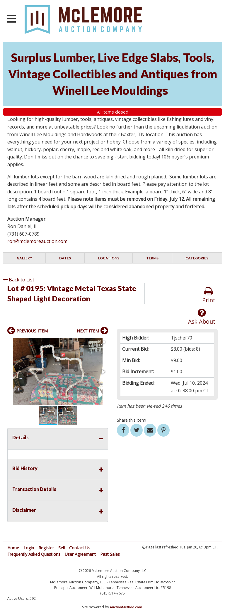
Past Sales (110, 554)
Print (208, 295)
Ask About (201, 316)
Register (46, 547)
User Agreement (80, 554)
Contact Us (79, 547)
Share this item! (131, 420)
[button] (103, 343)
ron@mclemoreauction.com (37, 241)
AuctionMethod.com (126, 607)
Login (28, 547)
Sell (61, 547)
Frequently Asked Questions (33, 554)
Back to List (18, 279)
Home (13, 547)
